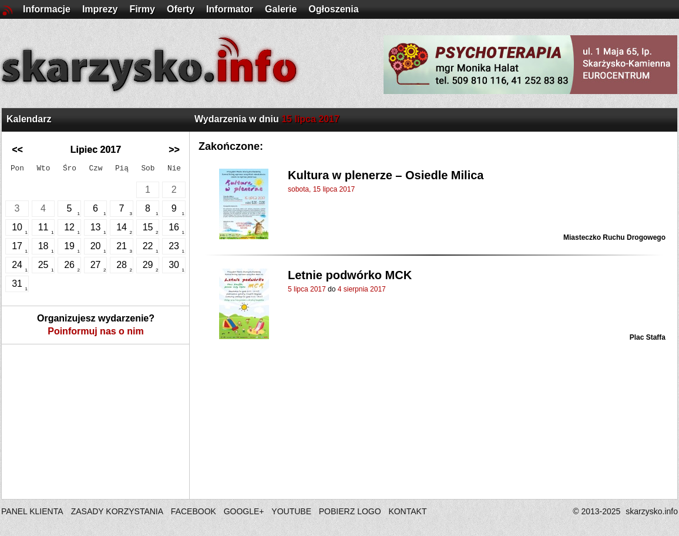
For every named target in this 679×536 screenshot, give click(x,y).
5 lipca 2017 (307, 289)
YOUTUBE (291, 511)
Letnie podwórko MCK (350, 275)
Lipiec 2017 (95, 150)
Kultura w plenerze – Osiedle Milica (385, 175)
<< (17, 150)
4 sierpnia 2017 (362, 289)
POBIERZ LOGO (350, 511)
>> (174, 150)
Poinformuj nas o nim (96, 331)
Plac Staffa (647, 337)
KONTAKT (407, 511)
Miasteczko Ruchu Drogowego (614, 237)
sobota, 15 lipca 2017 (321, 189)
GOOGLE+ (244, 511)
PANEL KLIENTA (33, 511)
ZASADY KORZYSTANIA (117, 511)
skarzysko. (652, 511)
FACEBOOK (193, 511)
